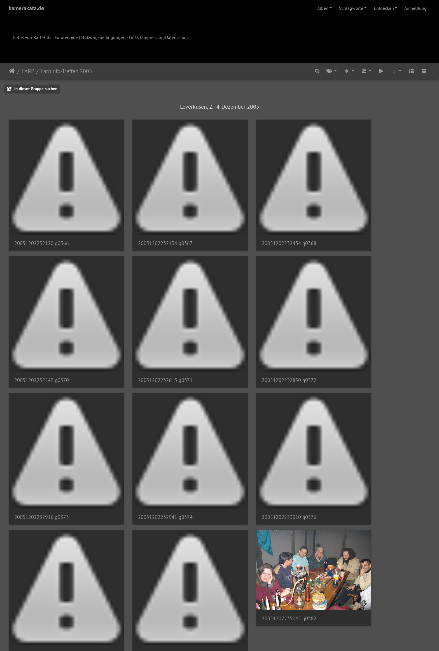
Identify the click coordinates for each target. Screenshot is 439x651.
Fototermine (66, 37)
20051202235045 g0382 (364, 438)
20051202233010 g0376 (41, 469)
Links (134, 37)
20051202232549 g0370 (364, 227)
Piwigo (231, 639)
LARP (28, 71)
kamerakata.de (26, 8)
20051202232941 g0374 (364, 348)
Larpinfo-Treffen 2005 (66, 71)
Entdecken (384, 8)
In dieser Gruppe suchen (32, 88)
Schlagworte (351, 8)
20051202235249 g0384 (41, 589)
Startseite (12, 71)
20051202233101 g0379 (149, 469)
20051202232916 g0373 (256, 348)
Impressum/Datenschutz (165, 37)
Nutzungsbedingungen (103, 37)
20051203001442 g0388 (256, 589)
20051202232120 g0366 (41, 227)
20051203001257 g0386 (149, 589)
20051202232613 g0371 (41, 348)
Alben (322, 8)
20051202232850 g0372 (149, 348)
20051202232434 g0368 (256, 227)
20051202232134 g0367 (149, 227)
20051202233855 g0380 (256, 469)
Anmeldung (415, 8)
